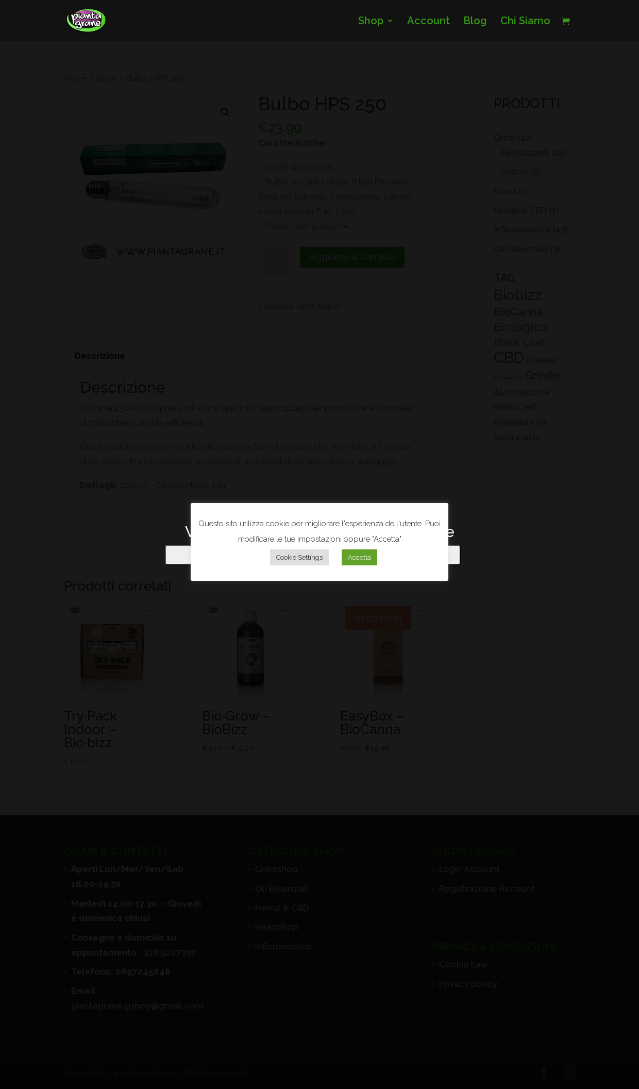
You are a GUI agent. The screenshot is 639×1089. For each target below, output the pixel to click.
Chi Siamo (525, 22)
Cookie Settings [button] (299, 557)
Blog (475, 22)
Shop (370, 22)
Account (428, 22)
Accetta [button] (359, 557)
